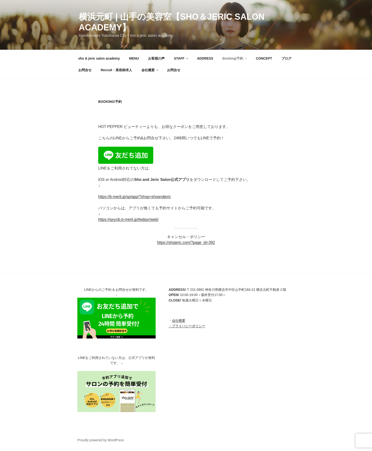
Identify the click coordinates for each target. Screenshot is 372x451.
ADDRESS (205, 58)
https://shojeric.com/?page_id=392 (186, 242)
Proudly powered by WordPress (100, 440)
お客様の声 (156, 58)
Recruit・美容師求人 (116, 70)
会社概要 (150, 70)
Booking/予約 (235, 58)
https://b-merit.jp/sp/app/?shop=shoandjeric (134, 197)
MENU (134, 58)
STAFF (181, 58)
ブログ (286, 58)
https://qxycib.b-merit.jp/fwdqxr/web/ (128, 219)
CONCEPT (264, 58)
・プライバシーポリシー (187, 326)
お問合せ (85, 70)
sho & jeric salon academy (99, 58)
